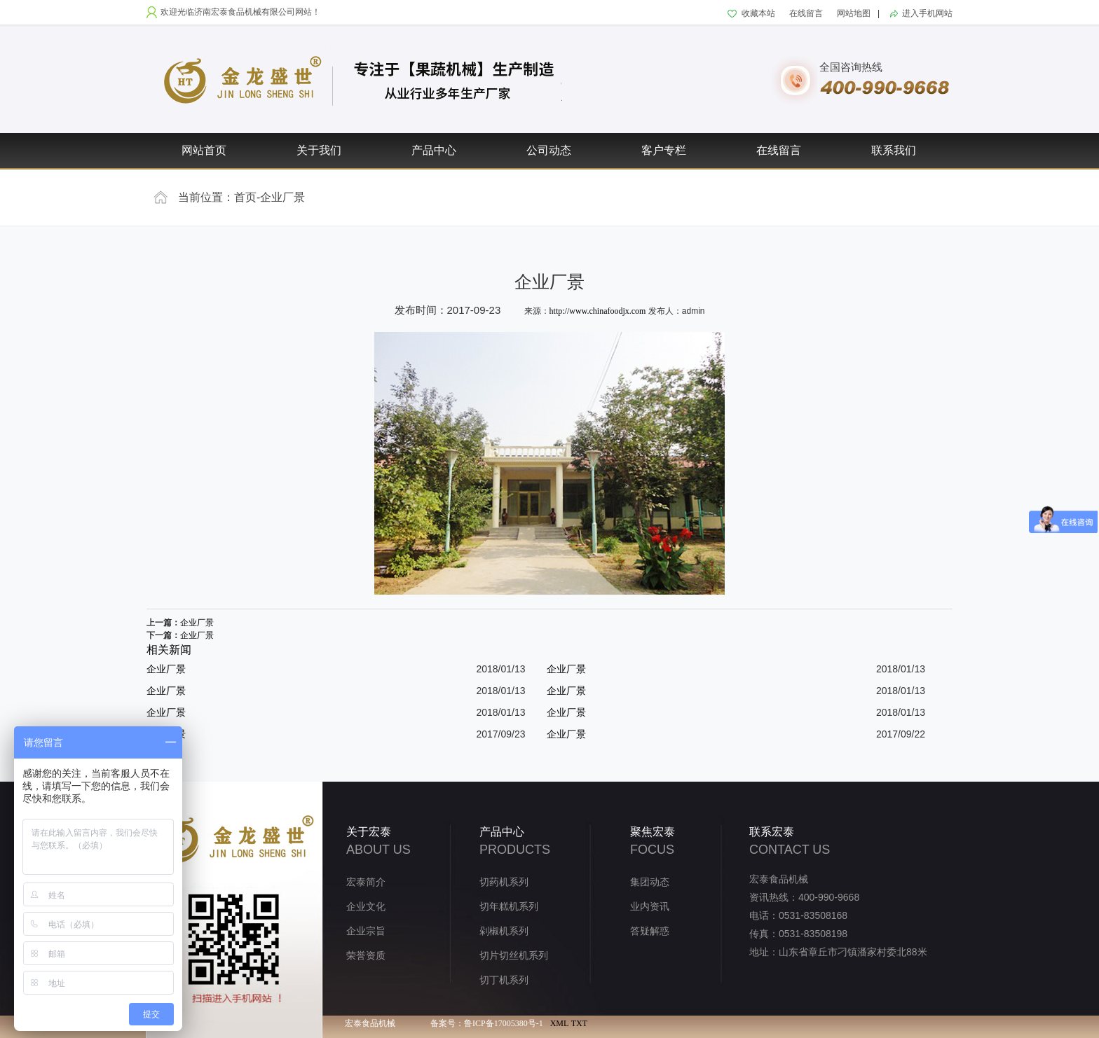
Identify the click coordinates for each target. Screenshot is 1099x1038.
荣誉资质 (365, 955)
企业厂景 (282, 197)
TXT (579, 1023)
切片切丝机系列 (513, 955)
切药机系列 (503, 882)
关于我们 (318, 150)
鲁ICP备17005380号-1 (503, 1023)
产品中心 (433, 150)
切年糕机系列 (508, 906)
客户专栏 (663, 150)
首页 (245, 197)
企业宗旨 (365, 931)
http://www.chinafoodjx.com (598, 311)
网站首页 (204, 150)
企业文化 (365, 906)
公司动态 (548, 150)
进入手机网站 (927, 13)
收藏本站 (758, 13)
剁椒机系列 (503, 931)
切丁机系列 (503, 980)
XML (559, 1023)
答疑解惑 (649, 931)
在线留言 (806, 13)
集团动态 (649, 882)
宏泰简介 (365, 882)
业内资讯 (649, 906)
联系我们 (893, 150)
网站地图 (854, 13)
